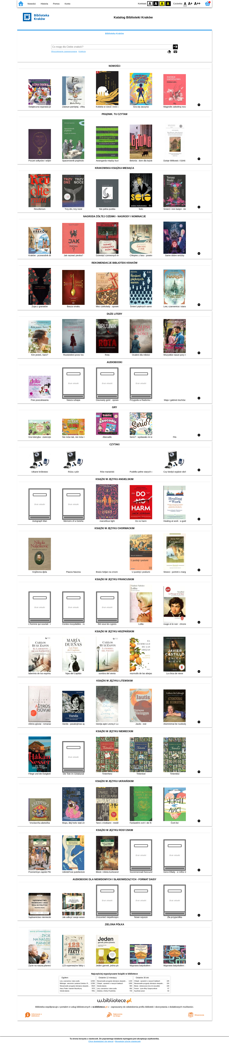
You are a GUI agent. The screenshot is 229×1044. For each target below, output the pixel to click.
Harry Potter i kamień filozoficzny (71, 988)
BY (168, 3)
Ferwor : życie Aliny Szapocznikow (145, 988)
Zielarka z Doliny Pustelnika (106, 991)
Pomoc (56, 4)
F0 (185, 3)
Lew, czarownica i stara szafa (70, 981)
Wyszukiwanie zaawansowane (64, 51)
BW (156, 3)
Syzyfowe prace (139, 991)
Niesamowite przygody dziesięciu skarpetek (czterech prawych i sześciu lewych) (87, 986)
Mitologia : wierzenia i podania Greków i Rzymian (76, 983)
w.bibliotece (100, 1007)
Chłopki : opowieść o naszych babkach (110, 983)
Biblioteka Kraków (114, 33)
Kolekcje (82, 51)
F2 (197, 3)
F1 (190, 3)
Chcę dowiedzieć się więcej (100, 1041)
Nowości (32, 4)
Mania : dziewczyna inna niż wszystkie (147, 986)
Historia (44, 4)
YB (162, 3)
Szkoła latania (64, 991)
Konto (67, 4)
